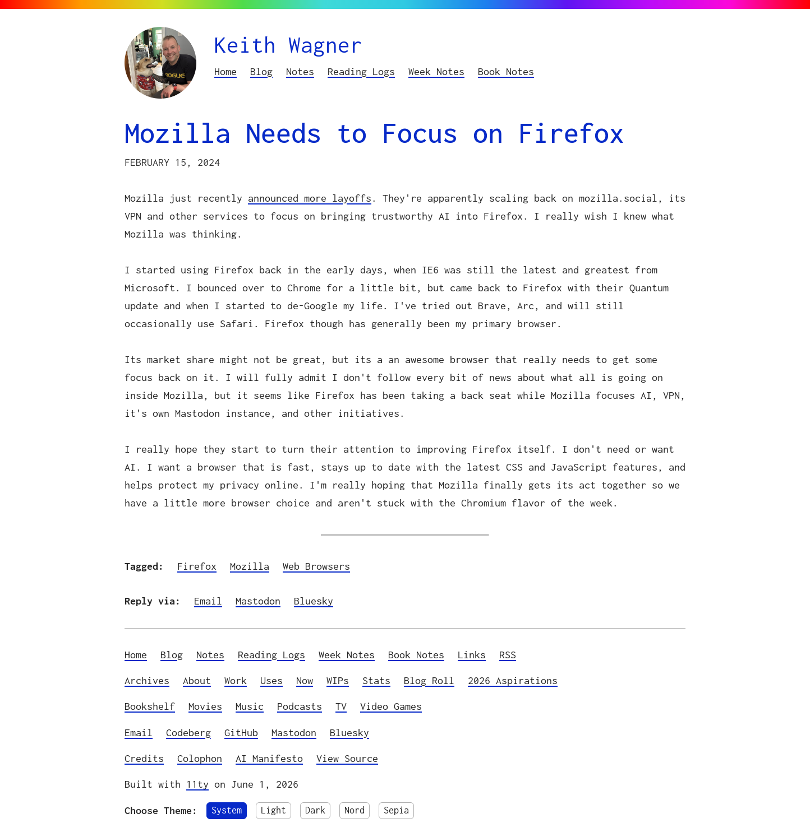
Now (304, 680)
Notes (300, 71)
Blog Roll (429, 680)
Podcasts (299, 706)
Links (472, 655)
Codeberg (188, 732)
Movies (205, 706)
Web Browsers (316, 566)
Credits (144, 758)
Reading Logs (361, 71)
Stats (376, 680)
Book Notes (506, 71)
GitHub (241, 732)
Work (235, 680)
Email (208, 601)
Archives (147, 680)
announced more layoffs (309, 198)
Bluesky (313, 601)
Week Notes (436, 71)
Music (250, 706)
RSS (507, 655)
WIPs (337, 680)
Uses (271, 680)
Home (225, 71)
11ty (197, 784)
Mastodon (258, 601)
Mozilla (249, 566)
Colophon (199, 758)
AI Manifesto (269, 758)
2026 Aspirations (513, 680)
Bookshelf (150, 706)
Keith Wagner (288, 44)
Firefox (197, 566)
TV (341, 706)
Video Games (391, 706)
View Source (347, 758)
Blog (261, 71)
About (197, 680)
